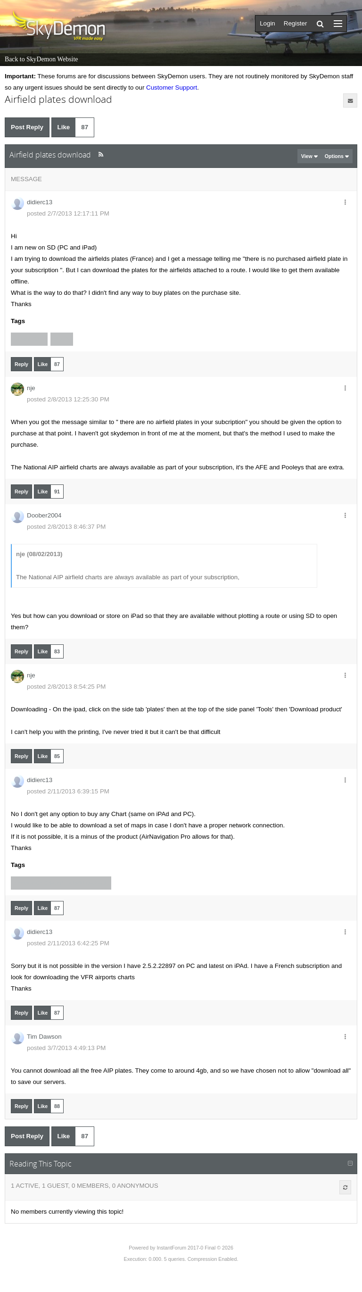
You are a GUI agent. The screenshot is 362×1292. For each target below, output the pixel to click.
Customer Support (171, 87)
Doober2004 (44, 515)
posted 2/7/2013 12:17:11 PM (68, 213)
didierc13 (39, 202)
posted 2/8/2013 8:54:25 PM (66, 686)
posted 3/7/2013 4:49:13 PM (66, 1047)
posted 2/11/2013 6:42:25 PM (68, 943)
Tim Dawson (44, 1036)
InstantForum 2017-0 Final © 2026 (194, 1247)
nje (31, 388)
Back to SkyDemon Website (41, 59)
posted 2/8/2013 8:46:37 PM (66, 526)
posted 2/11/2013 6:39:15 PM (68, 791)
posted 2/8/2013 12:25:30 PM (68, 399)
